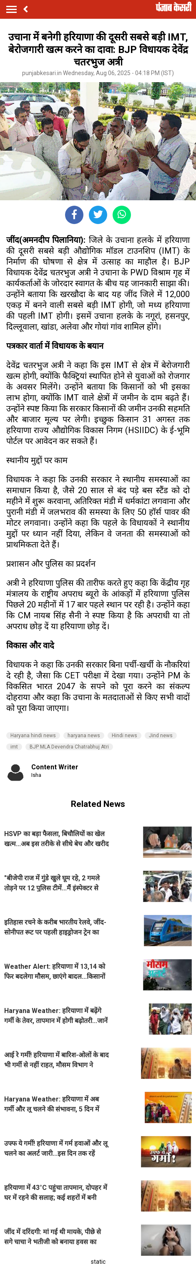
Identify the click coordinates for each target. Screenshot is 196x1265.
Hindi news (124, 735)
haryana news (84, 735)
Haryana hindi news (33, 735)
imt (14, 747)
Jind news (161, 735)
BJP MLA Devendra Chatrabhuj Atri (69, 747)
